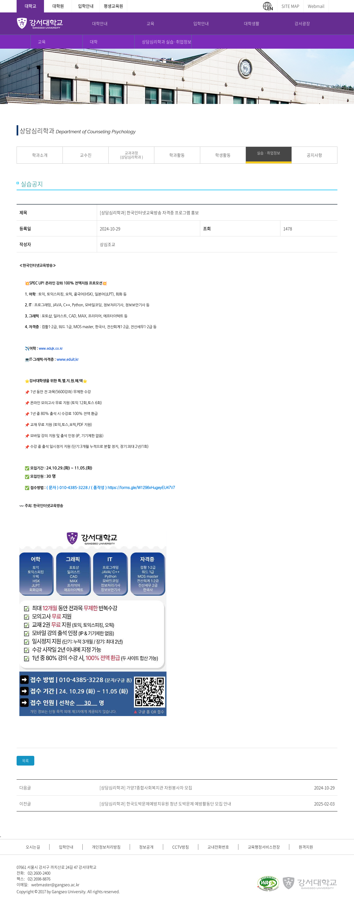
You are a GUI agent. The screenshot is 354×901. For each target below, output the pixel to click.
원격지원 (312, 847)
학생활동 (223, 155)
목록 (25, 760)
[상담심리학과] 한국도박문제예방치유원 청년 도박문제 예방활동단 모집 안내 (165, 804)
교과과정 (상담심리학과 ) (131, 155)
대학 (94, 42)
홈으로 (24, 42)
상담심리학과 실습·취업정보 (166, 42)
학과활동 (177, 155)
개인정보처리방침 (108, 847)
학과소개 (40, 155)
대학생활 (251, 23)
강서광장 (302, 23)
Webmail (316, 6)
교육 (150, 23)
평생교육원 (113, 6)
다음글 (25, 788)
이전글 (25, 804)
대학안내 (100, 23)
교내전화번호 (223, 847)
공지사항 (314, 155)
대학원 (58, 6)
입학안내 (85, 6)
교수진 (86, 155)
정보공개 (149, 847)
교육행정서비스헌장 (269, 847)
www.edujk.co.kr (50, 348)
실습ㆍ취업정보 (268, 153)
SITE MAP (290, 6)
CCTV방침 (184, 847)
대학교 (30, 6)
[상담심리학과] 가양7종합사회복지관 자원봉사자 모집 (146, 788)
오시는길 (33, 847)
